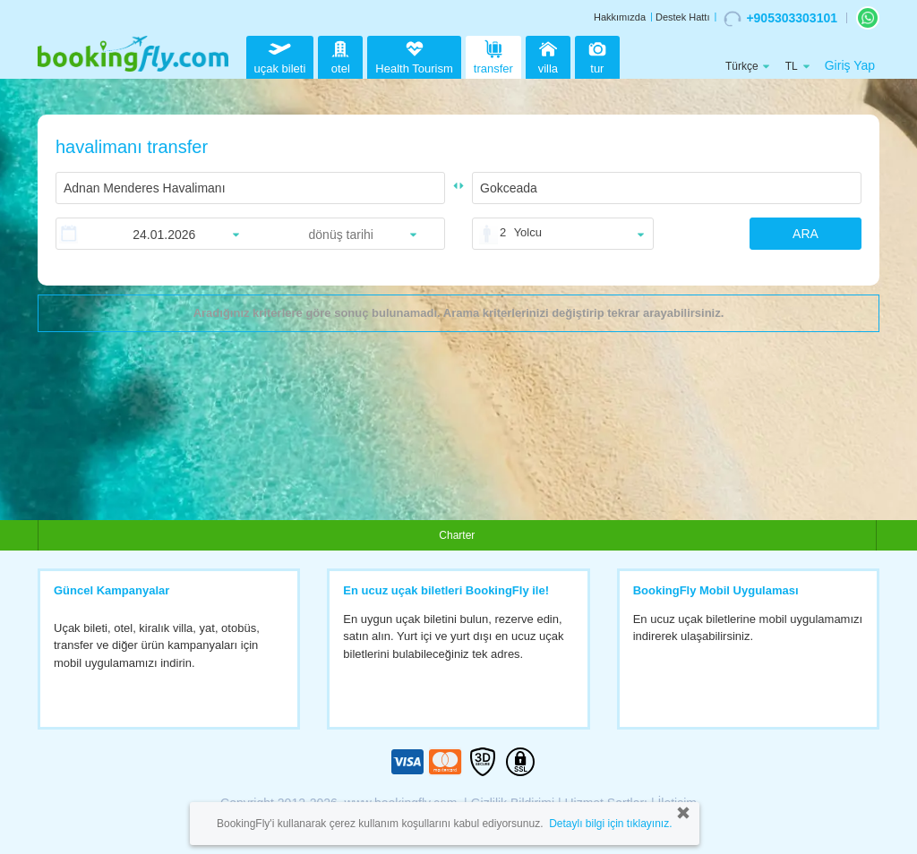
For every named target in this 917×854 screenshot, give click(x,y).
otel (340, 55)
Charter (457, 535)
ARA (805, 233)
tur (597, 55)
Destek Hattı (683, 17)
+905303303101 (780, 19)
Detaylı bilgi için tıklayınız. (610, 823)
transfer (493, 55)
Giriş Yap (850, 65)
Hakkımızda (620, 17)
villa (548, 55)
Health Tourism (413, 58)
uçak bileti (280, 55)
